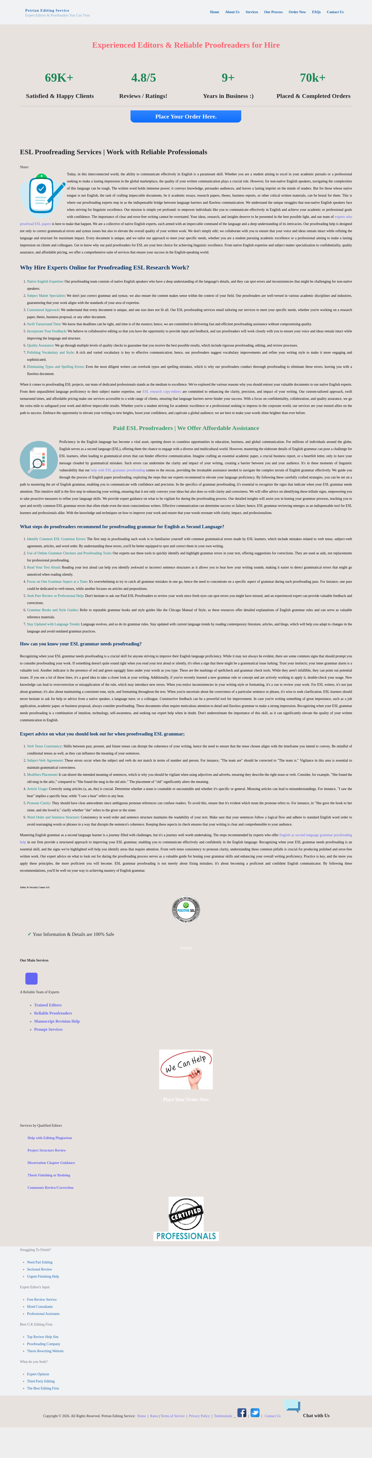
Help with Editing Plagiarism (49, 1138)
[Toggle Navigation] (31, 979)
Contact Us (273, 1416)
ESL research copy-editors (162, 391)
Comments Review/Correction (50, 1188)
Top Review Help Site (42, 1337)
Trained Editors (48, 1005)
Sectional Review (39, 1269)
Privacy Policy (199, 1416)
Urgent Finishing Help (43, 1276)
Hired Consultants (40, 1307)
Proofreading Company (43, 1344)
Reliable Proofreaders (53, 1013)
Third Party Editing (41, 1381)
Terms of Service (172, 1416)
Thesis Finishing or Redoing (48, 1175)
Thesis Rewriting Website (45, 1351)
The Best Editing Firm (43, 1388)
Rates (154, 1416)
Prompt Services (48, 1029)
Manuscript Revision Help (57, 1021)
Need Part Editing (39, 1262)
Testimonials (223, 1416)
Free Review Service (42, 1299)
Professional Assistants (43, 1314)
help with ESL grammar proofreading (118, 470)
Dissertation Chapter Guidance (51, 1163)
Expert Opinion (38, 1374)
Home (141, 1416)
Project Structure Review (46, 1150)
